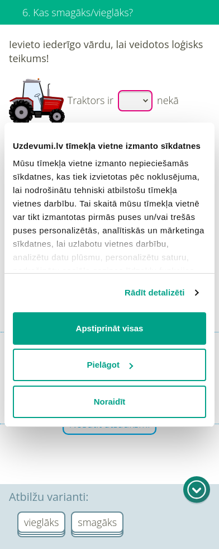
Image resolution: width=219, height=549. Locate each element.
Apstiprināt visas (110, 328)
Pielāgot (110, 364)
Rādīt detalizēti (154, 292)
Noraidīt (110, 401)
